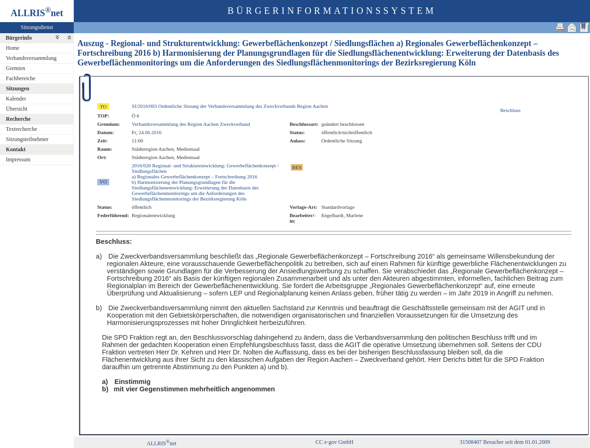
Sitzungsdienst (37, 27)
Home (12, 48)
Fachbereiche (20, 78)
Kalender (16, 98)
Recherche (18, 119)
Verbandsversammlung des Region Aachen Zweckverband (191, 124)
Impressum (18, 159)
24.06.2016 (150, 132)
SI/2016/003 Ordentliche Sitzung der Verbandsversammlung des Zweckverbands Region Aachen (230, 106)
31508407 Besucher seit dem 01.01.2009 (505, 442)
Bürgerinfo (19, 38)
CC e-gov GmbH (335, 442)
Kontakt (16, 149)
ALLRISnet (161, 443)
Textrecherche (21, 129)
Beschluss (510, 110)
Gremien (15, 68)
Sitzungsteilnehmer (27, 139)
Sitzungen (18, 88)
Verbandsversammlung (31, 58)
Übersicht (17, 109)
